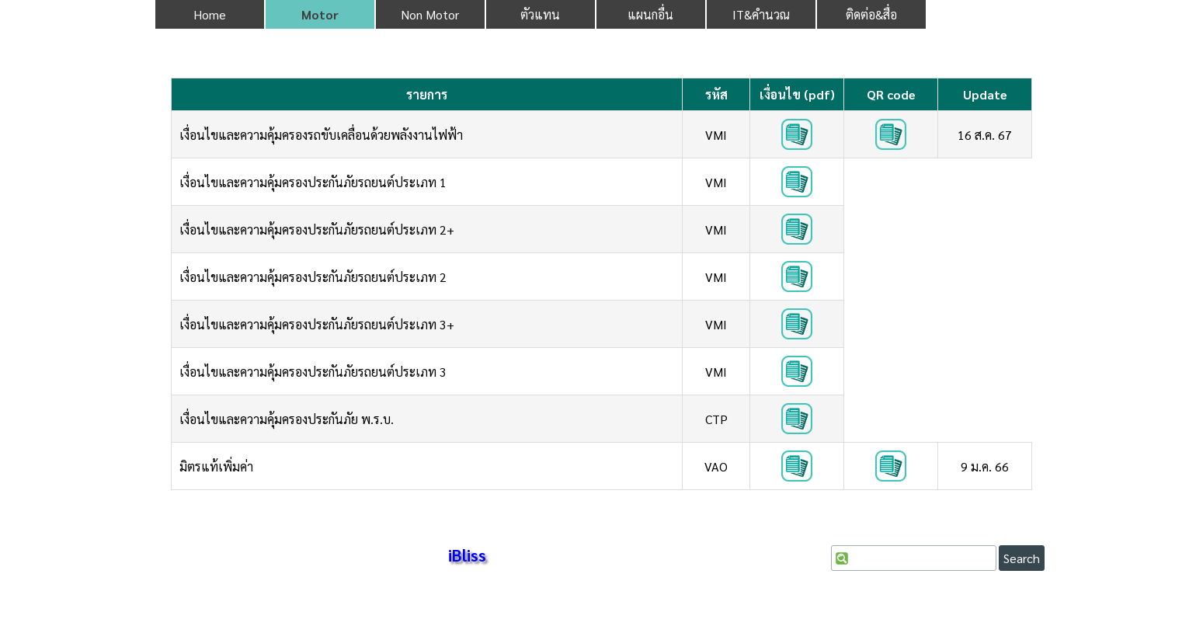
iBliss (467, 554)
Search (1021, 558)
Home (209, 14)
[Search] (913, 558)
